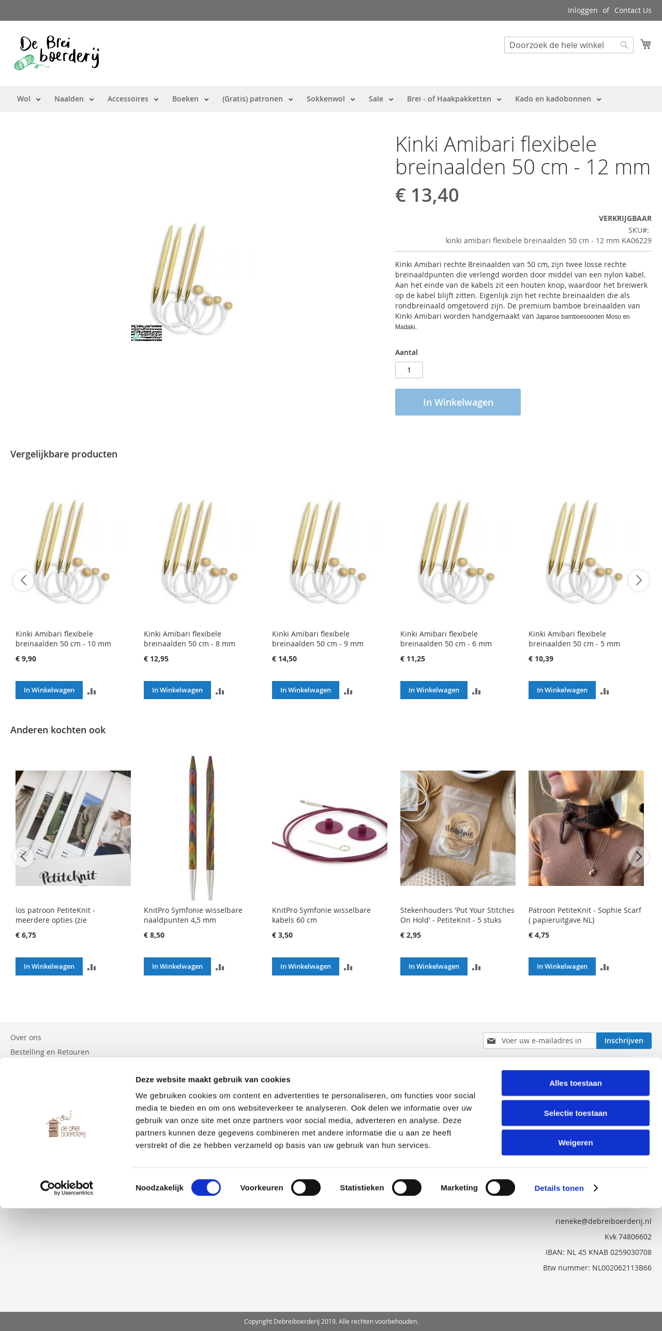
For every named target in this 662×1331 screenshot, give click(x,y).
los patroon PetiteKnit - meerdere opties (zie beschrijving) (55, 920)
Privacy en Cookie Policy (51, 1095)
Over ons (25, 1037)
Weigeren (575, 1265)
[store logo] (56, 53)
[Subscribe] (624, 1040)
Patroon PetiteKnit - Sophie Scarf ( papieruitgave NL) (585, 915)
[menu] (309, 99)
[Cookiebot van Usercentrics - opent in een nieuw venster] (67, 1311)
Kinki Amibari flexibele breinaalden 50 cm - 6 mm (446, 638)
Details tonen (558, 1310)
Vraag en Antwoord (43, 1081)
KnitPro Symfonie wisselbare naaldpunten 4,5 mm (193, 915)
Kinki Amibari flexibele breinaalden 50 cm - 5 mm (574, 638)
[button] (92, 690)
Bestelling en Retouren (49, 1052)
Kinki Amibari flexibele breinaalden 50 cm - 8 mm (189, 638)
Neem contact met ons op (54, 1066)
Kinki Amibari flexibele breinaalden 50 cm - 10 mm (63, 638)
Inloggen (583, 10)
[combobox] (569, 45)
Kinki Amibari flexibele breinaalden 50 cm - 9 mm (318, 638)
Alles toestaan (575, 1205)
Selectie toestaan (576, 1235)
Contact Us (633, 10)
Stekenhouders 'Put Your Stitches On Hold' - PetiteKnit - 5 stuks (457, 915)
